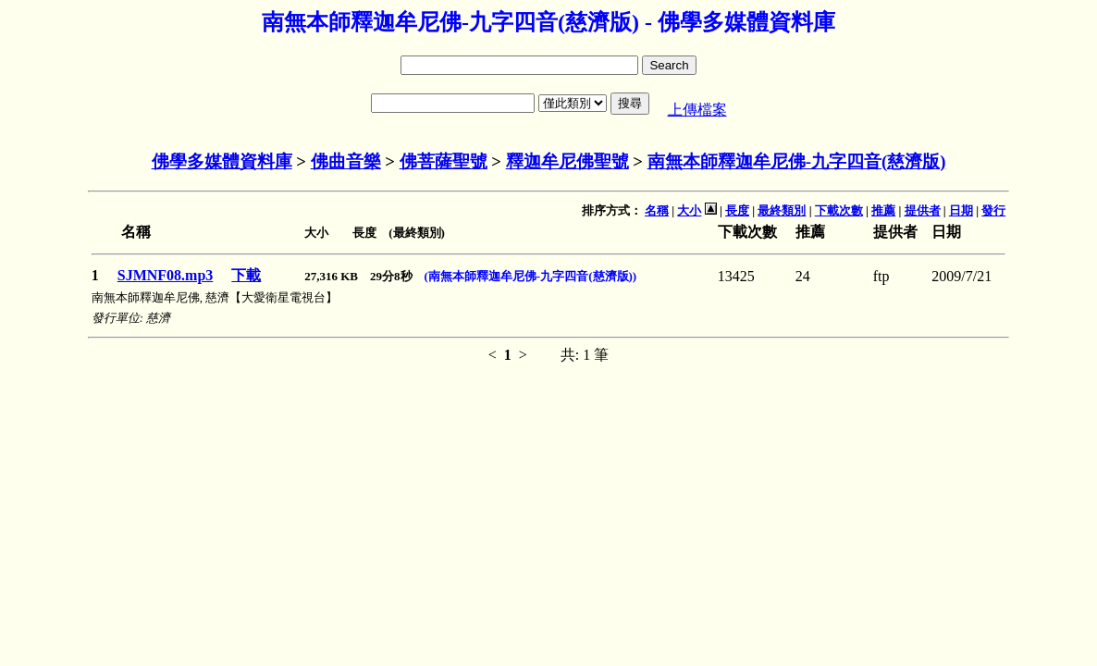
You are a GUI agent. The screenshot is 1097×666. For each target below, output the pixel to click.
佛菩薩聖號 (443, 161)
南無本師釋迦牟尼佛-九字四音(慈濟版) (796, 161)
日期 (961, 210)
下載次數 (839, 210)
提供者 (923, 210)
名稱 (657, 210)
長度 (737, 210)
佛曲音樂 (346, 161)
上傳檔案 (697, 109)
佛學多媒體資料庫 (222, 161)
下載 (246, 275)
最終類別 (782, 210)
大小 (689, 210)
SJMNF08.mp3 (165, 275)
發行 (993, 210)
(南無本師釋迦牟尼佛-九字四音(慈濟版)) (531, 276)
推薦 (883, 210)
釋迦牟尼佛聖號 (567, 161)
